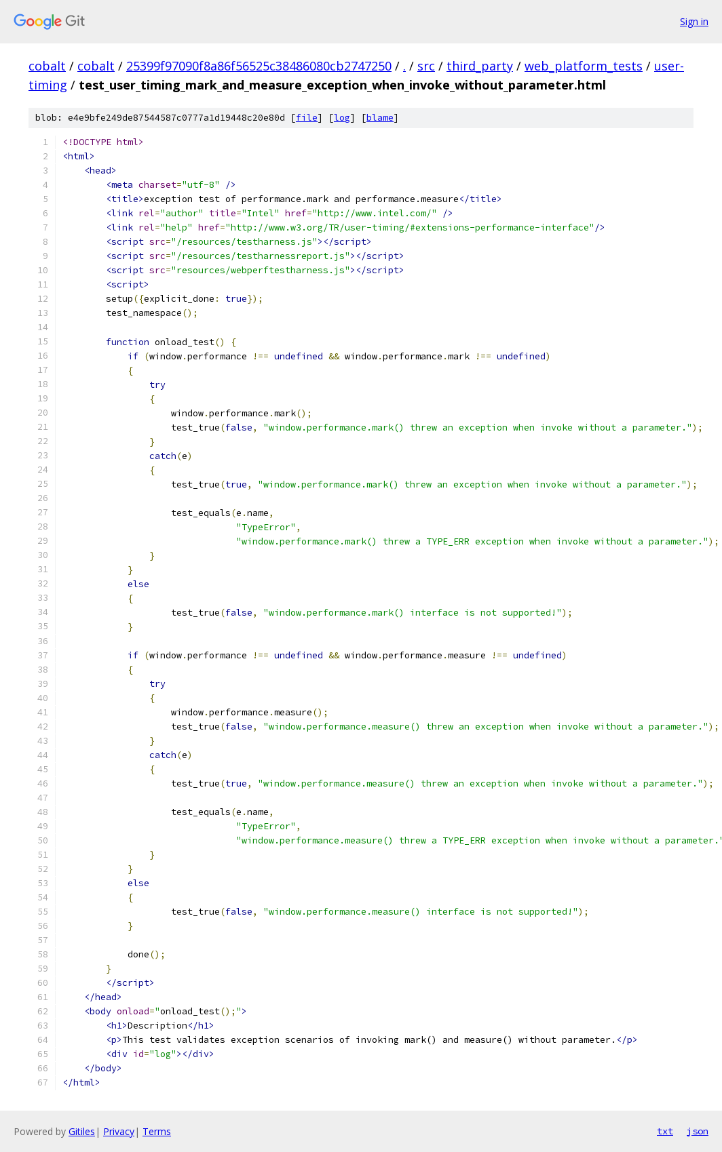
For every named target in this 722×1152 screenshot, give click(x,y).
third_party (479, 66)
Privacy (118, 1131)
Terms (156, 1131)
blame (380, 117)
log (342, 117)
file (307, 117)
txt (665, 1131)
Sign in (694, 21)
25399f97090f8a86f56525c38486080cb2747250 (259, 66)
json (697, 1131)
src (426, 66)
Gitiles (82, 1131)
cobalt (47, 66)
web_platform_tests (584, 66)
